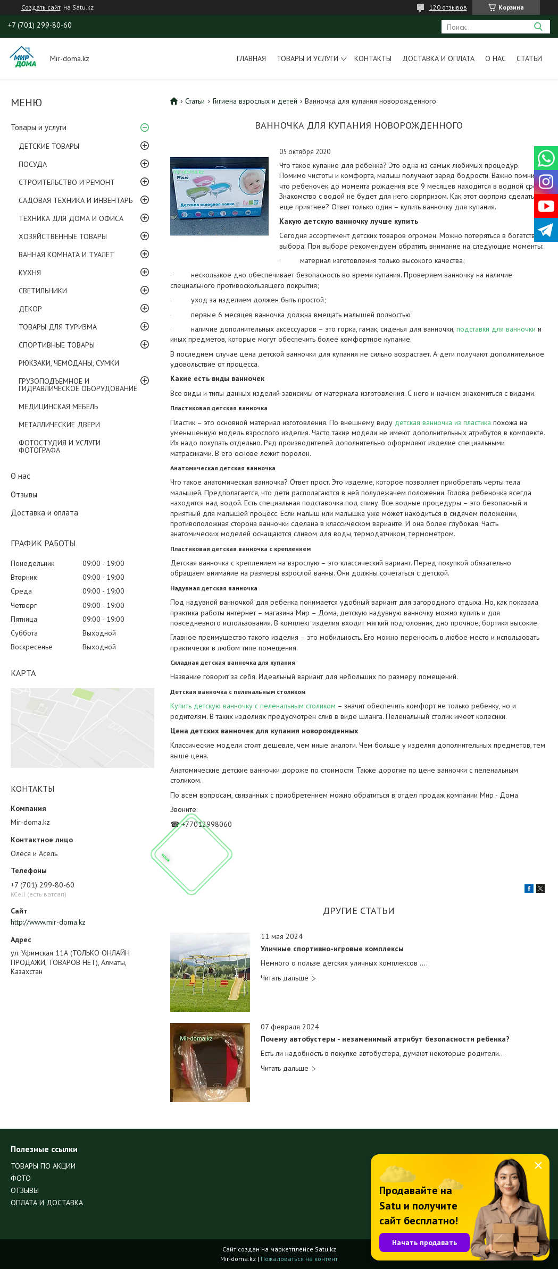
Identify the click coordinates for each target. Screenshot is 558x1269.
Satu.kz (325, 1249)
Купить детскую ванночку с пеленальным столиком (253, 705)
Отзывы (24, 494)
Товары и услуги (307, 58)
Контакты (373, 58)
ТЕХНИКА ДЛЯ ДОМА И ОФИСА (71, 218)
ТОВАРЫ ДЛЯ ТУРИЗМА (58, 327)
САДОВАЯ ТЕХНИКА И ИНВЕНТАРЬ (75, 200)
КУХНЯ (30, 272)
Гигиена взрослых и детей (255, 101)
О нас (495, 58)
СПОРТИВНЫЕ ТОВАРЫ (57, 345)
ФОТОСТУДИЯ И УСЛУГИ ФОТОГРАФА (60, 446)
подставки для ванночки (497, 329)
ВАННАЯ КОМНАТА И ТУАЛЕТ (66, 254)
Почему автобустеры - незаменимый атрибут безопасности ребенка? (385, 1039)
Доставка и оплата (438, 58)
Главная (251, 58)
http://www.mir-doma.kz (48, 922)
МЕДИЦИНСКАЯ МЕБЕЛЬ (58, 406)
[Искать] (538, 26)
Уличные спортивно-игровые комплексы (332, 948)
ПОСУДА (33, 164)
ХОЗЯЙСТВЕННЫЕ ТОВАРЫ (63, 236)
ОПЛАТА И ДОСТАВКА (47, 1202)
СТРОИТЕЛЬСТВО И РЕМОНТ (67, 182)
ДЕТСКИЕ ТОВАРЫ (49, 146)
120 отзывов (448, 7)
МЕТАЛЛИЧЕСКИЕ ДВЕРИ (59, 424)
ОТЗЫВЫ (25, 1190)
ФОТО (21, 1178)
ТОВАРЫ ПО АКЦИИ (43, 1166)
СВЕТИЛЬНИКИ (43, 290)
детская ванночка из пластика (443, 422)
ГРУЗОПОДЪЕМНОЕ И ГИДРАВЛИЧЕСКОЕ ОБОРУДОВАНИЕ (78, 384)
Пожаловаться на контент (299, 1259)
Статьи (529, 58)
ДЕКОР (30, 309)
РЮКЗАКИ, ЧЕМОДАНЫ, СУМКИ (69, 363)
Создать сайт (41, 7)
